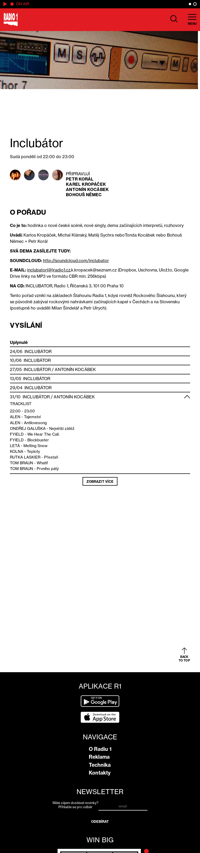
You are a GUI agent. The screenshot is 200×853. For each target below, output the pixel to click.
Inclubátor (38, 351)
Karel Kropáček (86, 184)
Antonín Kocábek (87, 189)
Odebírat (100, 821)
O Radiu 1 (100, 749)
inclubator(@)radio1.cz (48, 270)
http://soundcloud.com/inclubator (76, 260)
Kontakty (100, 773)
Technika (100, 765)
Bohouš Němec (84, 194)
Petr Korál (79, 179)
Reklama (99, 757)
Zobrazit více (100, 481)
